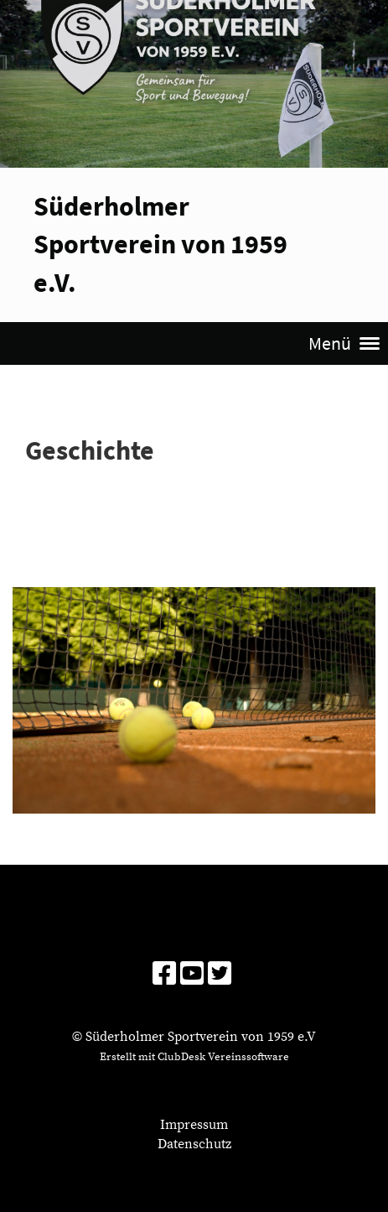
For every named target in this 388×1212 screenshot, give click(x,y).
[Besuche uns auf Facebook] (164, 975)
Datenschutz (194, 1144)
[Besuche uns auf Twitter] (219, 975)
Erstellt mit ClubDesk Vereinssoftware (194, 1057)
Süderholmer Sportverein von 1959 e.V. (160, 244)
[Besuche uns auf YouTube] (192, 975)
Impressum (194, 1124)
